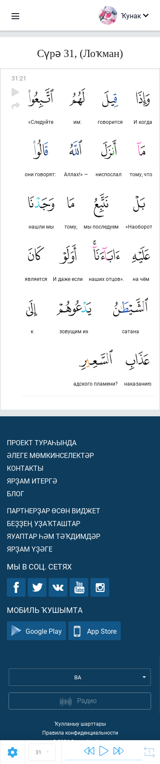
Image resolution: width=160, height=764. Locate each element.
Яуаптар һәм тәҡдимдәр (53, 536)
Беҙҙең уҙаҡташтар (43, 523)
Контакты (25, 468)
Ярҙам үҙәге (29, 548)
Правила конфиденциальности (80, 732)
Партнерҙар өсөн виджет (53, 510)
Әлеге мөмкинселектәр (50, 455)
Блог (15, 493)
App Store (94, 631)
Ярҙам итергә (32, 480)
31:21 (19, 78)
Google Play (36, 631)
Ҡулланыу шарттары (80, 723)
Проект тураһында (41, 442)
